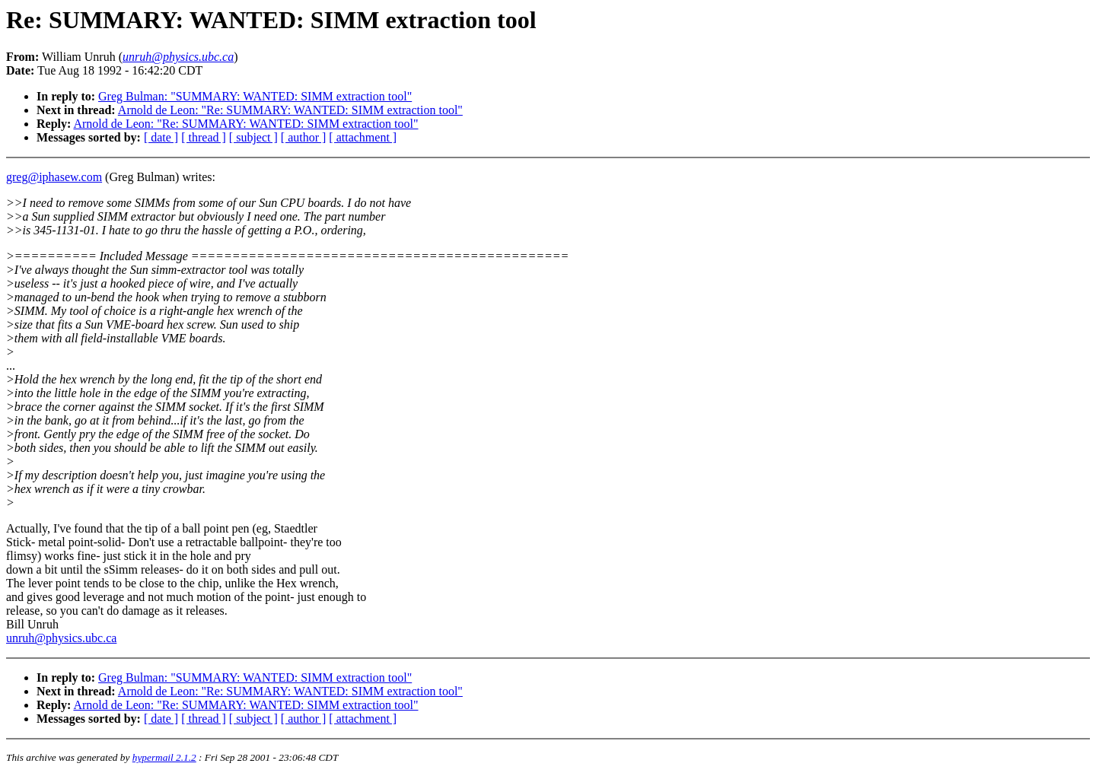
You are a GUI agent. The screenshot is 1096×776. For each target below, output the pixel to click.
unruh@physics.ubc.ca (61, 637)
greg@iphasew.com (54, 176)
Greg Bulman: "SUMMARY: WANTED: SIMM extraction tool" (255, 96)
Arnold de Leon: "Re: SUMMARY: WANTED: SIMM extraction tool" (290, 109)
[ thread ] (203, 137)
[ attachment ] (363, 137)
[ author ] (304, 137)
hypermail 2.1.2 (164, 757)
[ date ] (161, 137)
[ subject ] (253, 137)
